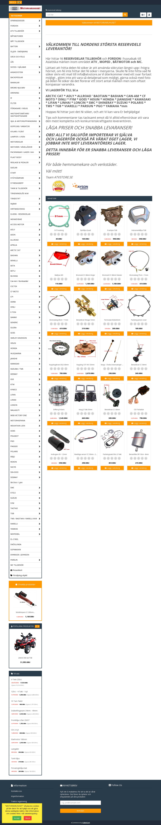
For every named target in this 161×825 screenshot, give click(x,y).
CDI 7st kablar (139, 409)
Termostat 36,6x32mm (112, 320)
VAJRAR (25, 204)
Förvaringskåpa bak (19, 768)
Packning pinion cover (139, 320)
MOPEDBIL (25, 534)
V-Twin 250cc (16, 679)
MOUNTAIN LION (25, 425)
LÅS (12, 62)
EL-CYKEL (14, 539)
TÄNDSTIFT (25, 198)
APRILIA (13, 245)
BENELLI (25, 260)
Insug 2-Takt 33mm (85, 409)
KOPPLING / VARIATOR (25, 126)
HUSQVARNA (25, 353)
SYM (25, 503)
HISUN (25, 343)
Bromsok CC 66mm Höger (85, 275)
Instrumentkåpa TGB (139, 230)
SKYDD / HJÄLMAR (25, 67)
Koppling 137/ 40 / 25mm (85, 365)
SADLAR (13, 167)
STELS (25, 493)
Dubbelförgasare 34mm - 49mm (24, 710)
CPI (25, 296)
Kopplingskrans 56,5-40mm (59, 365)
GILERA (13, 327)
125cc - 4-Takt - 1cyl (19, 691)
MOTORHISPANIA (25, 420)
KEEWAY (25, 374)
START (25, 173)
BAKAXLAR (14, 82)
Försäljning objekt (18, 575)
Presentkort (16, 570)
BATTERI (25, 46)
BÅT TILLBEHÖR (17, 41)
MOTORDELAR (25, 142)
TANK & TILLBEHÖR (25, 188)
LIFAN (25, 394)
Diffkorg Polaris (58, 409)
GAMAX (25, 317)
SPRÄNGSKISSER (25, 20)
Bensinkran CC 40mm (112, 409)
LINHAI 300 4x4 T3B (25, 658)
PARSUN (25, 560)
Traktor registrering (19, 801)
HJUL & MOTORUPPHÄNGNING (25, 121)
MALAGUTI (25, 410)
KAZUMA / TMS (25, 369)
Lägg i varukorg (58, 244)
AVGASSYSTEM (25, 72)
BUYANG (25, 276)
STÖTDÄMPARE (25, 178)
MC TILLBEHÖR (16, 565)
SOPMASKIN (15, 549)
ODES (25, 431)
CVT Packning (59, 230)
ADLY (25, 229)
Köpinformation (17, 796)
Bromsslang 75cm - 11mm (139, 275)
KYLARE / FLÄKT (25, 131)
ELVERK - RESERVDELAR (20, 214)
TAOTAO (25, 508)
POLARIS (25, 451)
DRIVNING (25, 93)
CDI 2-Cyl (15, 730)
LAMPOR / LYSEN (25, 136)
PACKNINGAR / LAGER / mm (25, 152)
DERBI (25, 302)
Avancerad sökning (53, 10)
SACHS (25, 467)
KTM (25, 384)
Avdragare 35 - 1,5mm (59, 454)
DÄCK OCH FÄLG (25, 57)
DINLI (25, 307)
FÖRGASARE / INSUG (25, 108)
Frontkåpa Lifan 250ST (20, 720)
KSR (25, 379)
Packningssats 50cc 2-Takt (112, 454)
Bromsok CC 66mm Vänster (112, 275)
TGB (25, 513)
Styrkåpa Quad (85, 230)
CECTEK (25, 286)
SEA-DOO (25, 472)
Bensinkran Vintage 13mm (85, 320)
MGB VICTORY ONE (25, 415)
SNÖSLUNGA (15, 544)
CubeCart (86, 823)
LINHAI (25, 400)
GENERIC (25, 322)
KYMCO (25, 389)
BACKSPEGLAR (16, 77)
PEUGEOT (25, 436)
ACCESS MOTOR (25, 224)
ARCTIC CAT (25, 250)
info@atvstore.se (89, 74)
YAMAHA (25, 529)
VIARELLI (25, 524)
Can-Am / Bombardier (25, 281)
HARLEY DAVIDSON (25, 338)
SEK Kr (13, 2)
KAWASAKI (25, 364)
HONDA (25, 348)
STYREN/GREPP (25, 183)
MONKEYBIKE (16, 219)
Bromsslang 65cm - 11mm (59, 320)
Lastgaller (15, 749)
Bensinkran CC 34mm (139, 365)
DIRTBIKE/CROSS (25, 209)
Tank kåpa (15, 758)
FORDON (25, 26)
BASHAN (25, 255)
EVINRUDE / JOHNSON (19, 554)
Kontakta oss (16, 791)
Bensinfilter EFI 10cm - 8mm (139, 454)
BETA (25, 265)
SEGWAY (25, 477)
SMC (25, 487)
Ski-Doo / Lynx (16, 482)
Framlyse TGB (112, 230)
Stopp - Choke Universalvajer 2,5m (112, 365)
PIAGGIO (25, 446)
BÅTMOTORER (16, 36)
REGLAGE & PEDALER (25, 162)
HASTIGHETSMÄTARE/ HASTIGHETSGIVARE (25, 114)
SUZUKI (25, 498)
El (25, 98)
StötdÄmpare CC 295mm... (25, 612)
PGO (25, 441)
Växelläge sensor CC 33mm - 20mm (85, 454)
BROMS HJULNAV (25, 87)
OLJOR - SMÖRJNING (19, 51)
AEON (25, 235)
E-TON (25, 312)
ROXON (25, 462)
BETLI (25, 271)
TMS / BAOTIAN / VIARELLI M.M (25, 518)
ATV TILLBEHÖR (25, 31)
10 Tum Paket (17, 701)
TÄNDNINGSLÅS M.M (19, 193)
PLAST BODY (25, 157)
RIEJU (25, 456)
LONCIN (25, 405)
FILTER (25, 103)
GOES (25, 333)
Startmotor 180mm (19, 739)
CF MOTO (25, 291)
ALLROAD (25, 240)
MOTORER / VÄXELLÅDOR (25, 147)
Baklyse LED (59, 275)
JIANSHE (25, 358)
